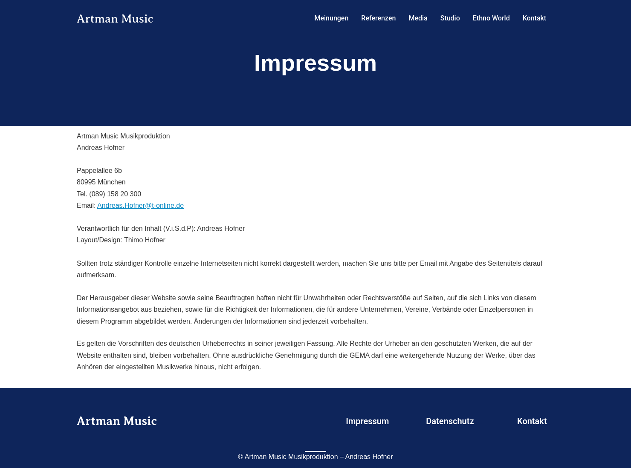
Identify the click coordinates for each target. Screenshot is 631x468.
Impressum (367, 421)
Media (417, 18)
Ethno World (491, 18)
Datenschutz (450, 421)
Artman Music (118, 18)
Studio (450, 18)
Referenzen (378, 18)
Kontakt (535, 18)
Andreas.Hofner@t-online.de (140, 205)
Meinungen (331, 18)
